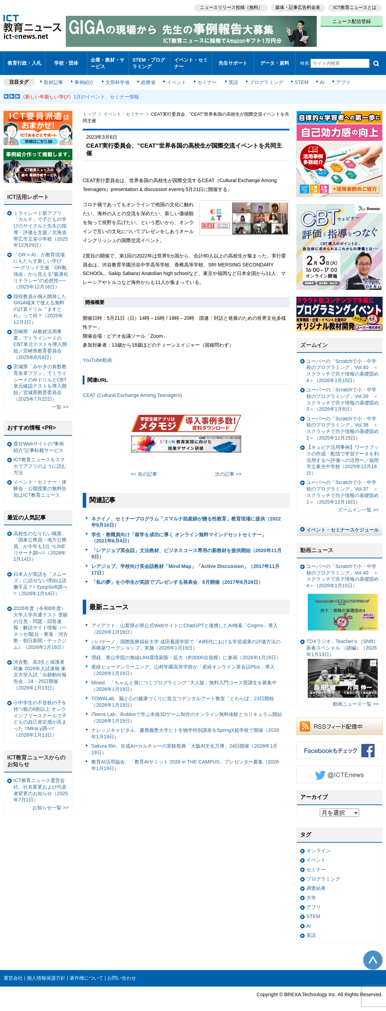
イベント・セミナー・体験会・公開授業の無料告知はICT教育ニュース (40, 482)
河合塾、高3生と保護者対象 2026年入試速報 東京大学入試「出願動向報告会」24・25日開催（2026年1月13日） (40, 669)
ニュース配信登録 (351, 20)
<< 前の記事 (144, 468)
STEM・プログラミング (148, 59)
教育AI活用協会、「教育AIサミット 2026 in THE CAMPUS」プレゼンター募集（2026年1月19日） (185, 759)
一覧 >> (60, 401)
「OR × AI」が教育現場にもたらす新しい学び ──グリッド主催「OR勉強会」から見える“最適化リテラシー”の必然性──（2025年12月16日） (40, 265)
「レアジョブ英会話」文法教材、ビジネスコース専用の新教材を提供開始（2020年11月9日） (186, 548)
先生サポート (233, 60)
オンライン (318, 844)
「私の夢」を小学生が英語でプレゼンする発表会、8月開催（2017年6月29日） (177, 576)
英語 (231, 76)
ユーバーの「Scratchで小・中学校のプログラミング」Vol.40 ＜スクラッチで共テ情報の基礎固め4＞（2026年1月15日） (342, 364)
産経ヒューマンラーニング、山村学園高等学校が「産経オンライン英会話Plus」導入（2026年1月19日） (183, 664)
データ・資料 (274, 60)
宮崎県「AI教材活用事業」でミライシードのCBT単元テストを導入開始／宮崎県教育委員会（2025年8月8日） (40, 338)
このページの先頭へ (373, 953)
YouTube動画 (97, 354)
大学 (311, 892)
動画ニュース (316, 544)
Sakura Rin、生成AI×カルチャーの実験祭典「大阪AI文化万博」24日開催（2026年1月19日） (184, 743)
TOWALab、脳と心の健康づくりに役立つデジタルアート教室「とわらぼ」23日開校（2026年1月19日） (182, 696)
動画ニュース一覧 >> (356, 698)
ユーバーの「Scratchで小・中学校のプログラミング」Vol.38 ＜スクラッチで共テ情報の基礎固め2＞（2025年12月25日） (342, 422)
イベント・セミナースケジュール (342, 524)
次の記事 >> (228, 468)
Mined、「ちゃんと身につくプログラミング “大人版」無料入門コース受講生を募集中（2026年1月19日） (184, 680)
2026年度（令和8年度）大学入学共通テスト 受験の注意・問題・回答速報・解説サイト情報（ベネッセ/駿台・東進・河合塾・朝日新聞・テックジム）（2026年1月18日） (40, 622)
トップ (89, 108)
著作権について (86, 972)
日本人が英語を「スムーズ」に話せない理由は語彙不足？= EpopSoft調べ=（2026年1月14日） (40, 578)
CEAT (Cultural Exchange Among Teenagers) (132, 389)
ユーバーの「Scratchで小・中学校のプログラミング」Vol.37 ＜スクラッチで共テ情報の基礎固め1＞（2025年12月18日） (342, 486)
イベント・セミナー (190, 59)
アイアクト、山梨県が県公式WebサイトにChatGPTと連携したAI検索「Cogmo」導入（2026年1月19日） (184, 623)
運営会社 (13, 972)
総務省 (148, 76)
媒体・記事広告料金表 (297, 7)
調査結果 (316, 882)
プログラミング (264, 76)
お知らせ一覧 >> (50, 801)
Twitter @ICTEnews (339, 768)
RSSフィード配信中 (339, 720)
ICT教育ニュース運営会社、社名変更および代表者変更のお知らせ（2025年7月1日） (40, 784)
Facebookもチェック (339, 744)
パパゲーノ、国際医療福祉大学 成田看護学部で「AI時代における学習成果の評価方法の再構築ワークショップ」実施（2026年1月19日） (186, 639)
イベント (176, 76)
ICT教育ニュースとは (354, 7)
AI (318, 76)
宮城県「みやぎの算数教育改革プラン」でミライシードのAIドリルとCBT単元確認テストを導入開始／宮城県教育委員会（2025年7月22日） (40, 377)
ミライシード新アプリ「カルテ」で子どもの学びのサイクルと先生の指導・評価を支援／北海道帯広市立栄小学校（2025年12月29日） (40, 223)
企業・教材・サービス (107, 59)
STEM (299, 76)
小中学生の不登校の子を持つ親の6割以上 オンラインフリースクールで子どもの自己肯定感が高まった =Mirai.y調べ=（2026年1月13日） (40, 713)
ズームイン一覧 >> (358, 504)
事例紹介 (85, 76)
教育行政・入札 (24, 60)
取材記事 (55, 76)
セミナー (206, 76)
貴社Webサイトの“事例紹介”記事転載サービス (38, 441)
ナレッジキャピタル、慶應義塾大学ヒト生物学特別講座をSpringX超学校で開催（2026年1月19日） (185, 728)
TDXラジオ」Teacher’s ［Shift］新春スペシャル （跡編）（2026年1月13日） (342, 662)
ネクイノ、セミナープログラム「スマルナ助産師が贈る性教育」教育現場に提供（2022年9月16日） (186, 516)
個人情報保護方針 (46, 972)
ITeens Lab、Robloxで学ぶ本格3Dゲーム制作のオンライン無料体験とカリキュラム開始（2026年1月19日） (186, 712)
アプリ (339, 76)
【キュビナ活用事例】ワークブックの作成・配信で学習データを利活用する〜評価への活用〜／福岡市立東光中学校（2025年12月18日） (342, 454)
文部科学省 (118, 76)
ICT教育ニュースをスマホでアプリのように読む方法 (40, 460)
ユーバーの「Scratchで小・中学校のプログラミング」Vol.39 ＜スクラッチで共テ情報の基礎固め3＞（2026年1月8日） (342, 393)
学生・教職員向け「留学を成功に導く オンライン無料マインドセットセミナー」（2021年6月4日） (178, 532)
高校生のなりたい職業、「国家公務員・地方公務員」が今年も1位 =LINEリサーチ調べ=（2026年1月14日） (40, 540)
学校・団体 (66, 60)
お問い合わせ (121, 972)
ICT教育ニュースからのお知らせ (36, 755)
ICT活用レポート (28, 191)
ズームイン (314, 339)
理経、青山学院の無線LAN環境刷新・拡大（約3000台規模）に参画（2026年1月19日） (186, 651)
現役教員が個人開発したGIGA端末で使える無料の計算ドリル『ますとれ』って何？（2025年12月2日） (40, 303)
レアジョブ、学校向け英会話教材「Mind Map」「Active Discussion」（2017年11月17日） (185, 564)
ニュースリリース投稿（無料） (229, 7)
